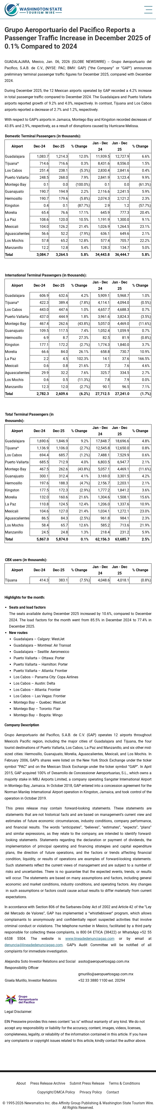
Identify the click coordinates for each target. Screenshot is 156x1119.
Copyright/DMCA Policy (56, 1092)
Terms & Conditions (124, 1083)
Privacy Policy (91, 1092)
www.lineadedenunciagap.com (89, 938)
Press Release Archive (47, 1083)
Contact (112, 1092)
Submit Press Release (87, 1083)
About (21, 1083)
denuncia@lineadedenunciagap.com (34, 945)
